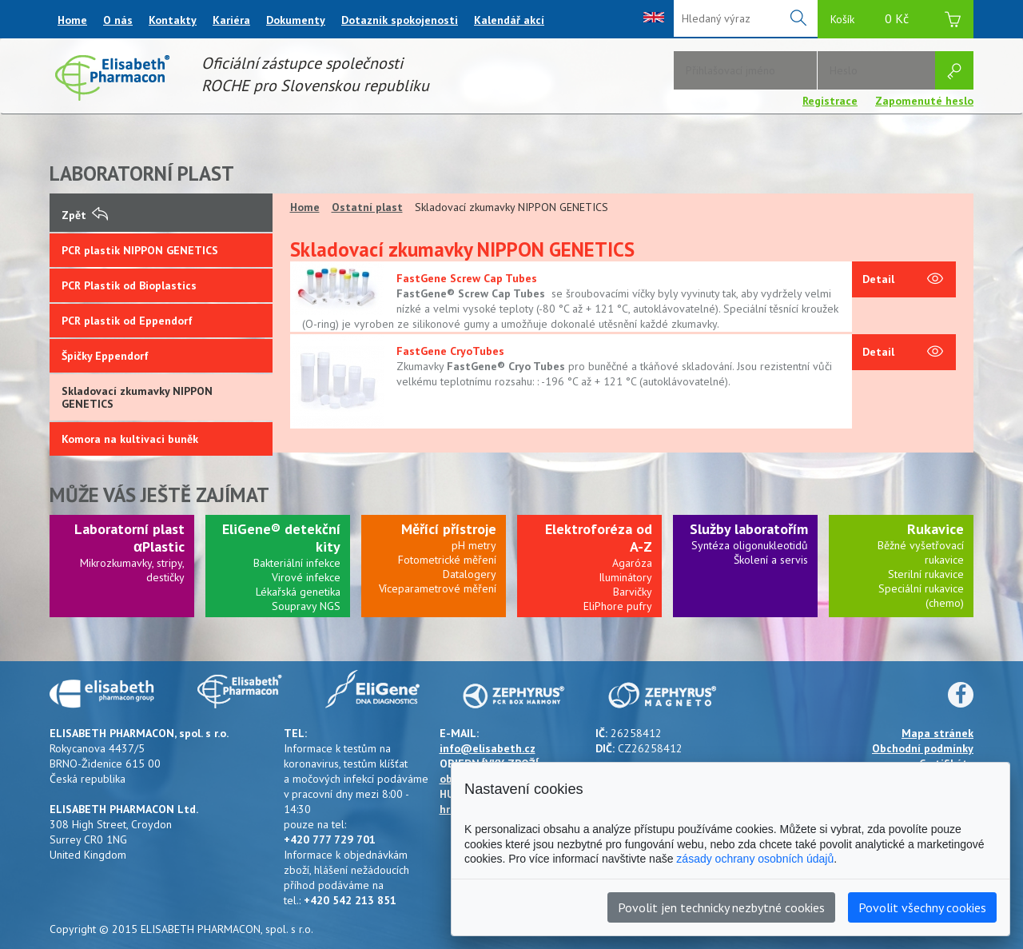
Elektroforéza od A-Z (598, 538)
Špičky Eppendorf (105, 356)
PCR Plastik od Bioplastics (129, 285)
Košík (895, 21)
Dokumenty (295, 20)
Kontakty (173, 20)
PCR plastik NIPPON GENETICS (140, 250)
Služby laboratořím (749, 529)
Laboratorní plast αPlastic (129, 538)
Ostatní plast (367, 207)
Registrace (830, 101)
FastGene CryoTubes (450, 351)
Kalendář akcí (509, 20)
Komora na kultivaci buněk (130, 439)
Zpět (85, 215)
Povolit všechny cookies (922, 907)
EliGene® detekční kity (281, 538)
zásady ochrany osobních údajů (755, 858)
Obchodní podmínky (922, 748)
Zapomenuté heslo (924, 101)
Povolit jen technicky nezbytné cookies (721, 907)
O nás (118, 20)
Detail (902, 280)
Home (72, 20)
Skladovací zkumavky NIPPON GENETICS (137, 397)
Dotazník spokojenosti (399, 20)
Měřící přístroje (448, 529)
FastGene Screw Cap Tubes (466, 278)
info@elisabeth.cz (487, 748)
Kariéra (231, 20)
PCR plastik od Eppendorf (127, 320)
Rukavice (935, 529)
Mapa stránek (937, 733)
